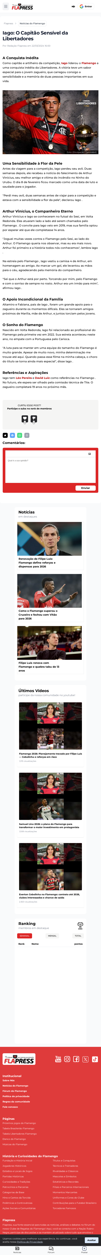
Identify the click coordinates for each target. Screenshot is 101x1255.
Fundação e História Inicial (17, 1160)
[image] (89, 454)
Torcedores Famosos (64, 1208)
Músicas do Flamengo (15, 1144)
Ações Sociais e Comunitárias (19, 1208)
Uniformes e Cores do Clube (68, 1197)
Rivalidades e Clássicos (65, 1171)
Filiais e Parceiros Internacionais (71, 1187)
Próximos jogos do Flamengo (19, 1123)
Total (78, 936)
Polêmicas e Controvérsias (17, 1203)
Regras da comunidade (16, 1101)
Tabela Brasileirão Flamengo (18, 1128)
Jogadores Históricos (14, 1165)
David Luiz (42, 378)
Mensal (52, 936)
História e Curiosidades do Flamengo (30, 1156)
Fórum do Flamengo (15, 1091)
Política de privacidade (16, 1096)
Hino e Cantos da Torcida (16, 1197)
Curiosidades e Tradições (16, 1181)
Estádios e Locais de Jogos (17, 1171)
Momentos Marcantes (65, 1192)
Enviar (85, 488)
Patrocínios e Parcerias (15, 1187)
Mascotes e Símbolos (64, 1176)
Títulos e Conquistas (64, 1160)
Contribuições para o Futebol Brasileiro (75, 1203)
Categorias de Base (13, 1192)
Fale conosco (10, 1106)
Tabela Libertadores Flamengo (20, 1133)
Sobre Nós (8, 1080)
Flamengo (89, 63)
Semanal (24, 936)
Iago (64, 63)
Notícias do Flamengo (15, 1085)
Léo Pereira (24, 378)
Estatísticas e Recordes (66, 1181)
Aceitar (91, 1240)
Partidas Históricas (13, 1176)
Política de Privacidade (30, 1241)
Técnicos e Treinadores (65, 1165)
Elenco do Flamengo (14, 1139)
